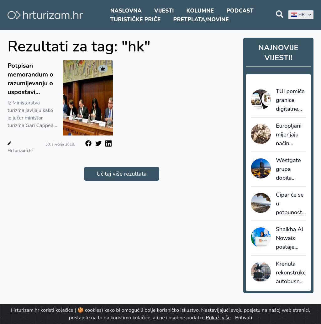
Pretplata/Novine (201, 19)
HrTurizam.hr (20, 151)
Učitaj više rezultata (121, 174)
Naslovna (126, 10)
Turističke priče (135, 19)
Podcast (239, 10)
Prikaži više (218, 317)
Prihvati (243, 317)
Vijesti (164, 10)
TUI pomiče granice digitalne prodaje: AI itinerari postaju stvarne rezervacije (290, 100)
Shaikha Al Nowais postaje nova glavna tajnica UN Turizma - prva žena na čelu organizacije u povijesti (291, 238)
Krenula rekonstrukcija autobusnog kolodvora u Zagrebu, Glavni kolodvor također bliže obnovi (291, 273)
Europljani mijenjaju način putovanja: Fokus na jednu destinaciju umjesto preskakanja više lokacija (291, 135)
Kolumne (200, 10)
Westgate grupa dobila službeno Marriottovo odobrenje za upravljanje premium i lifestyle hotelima (290, 169)
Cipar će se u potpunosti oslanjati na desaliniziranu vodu (291, 204)
